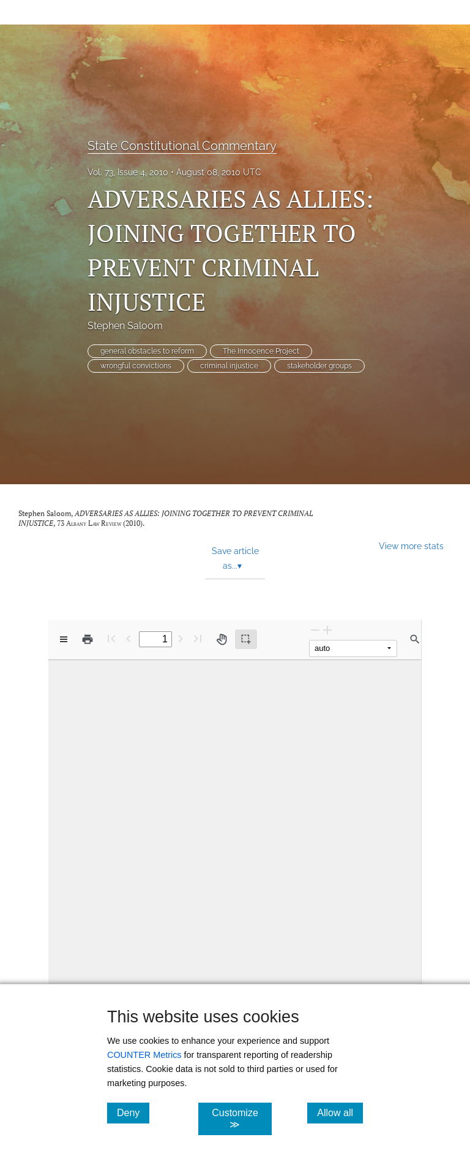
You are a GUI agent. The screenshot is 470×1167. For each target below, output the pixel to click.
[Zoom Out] (315, 629)
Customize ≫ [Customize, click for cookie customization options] (241, 1119)
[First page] (111, 638)
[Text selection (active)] (246, 639)
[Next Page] (180, 638)
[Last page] (197, 638)
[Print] (87, 639)
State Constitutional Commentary (182, 146)
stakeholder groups (319, 366)
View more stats (411, 546)
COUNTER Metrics (144, 1055)
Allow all (340, 1112)
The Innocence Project (261, 351)
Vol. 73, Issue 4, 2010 (128, 172)
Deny (133, 1112)
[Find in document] (415, 639)
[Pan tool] (222, 639)
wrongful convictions (135, 366)
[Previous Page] (128, 638)
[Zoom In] (327, 629)
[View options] (63, 639)
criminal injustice (229, 366)
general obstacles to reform (147, 351)
